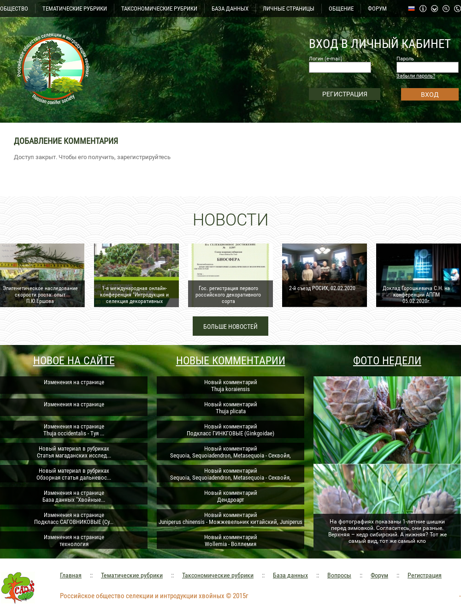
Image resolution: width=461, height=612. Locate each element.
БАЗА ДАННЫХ (230, 8)
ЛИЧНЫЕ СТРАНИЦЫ (288, 8)
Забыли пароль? (415, 76)
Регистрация (425, 575)
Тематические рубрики (132, 575)
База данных (290, 575)
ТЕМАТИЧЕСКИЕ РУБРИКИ (74, 8)
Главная (71, 575)
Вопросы (339, 575)
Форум (379, 575)
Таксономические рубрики (218, 575)
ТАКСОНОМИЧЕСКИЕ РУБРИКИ (159, 8)
